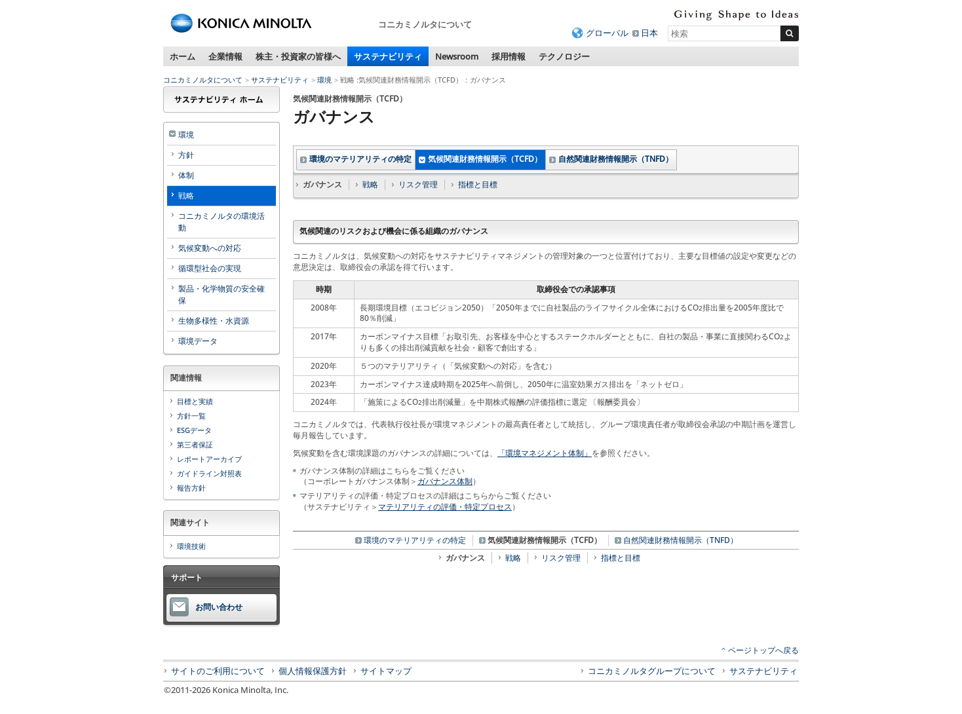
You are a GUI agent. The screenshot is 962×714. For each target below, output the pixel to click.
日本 (649, 33)
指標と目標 (477, 184)
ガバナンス (465, 557)
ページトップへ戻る (763, 650)
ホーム (182, 56)
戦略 (370, 184)
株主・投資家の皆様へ (298, 56)
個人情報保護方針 (313, 671)
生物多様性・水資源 (213, 320)
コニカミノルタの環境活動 (221, 221)
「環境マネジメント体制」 (544, 453)
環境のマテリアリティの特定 (360, 158)
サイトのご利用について (218, 671)
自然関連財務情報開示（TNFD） (615, 158)
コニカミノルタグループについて (652, 671)
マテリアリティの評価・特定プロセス (445, 506)
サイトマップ (386, 671)
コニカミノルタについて (202, 80)
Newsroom (456, 56)
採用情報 (508, 56)
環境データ (198, 341)
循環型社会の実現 (209, 268)
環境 (324, 80)
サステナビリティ (388, 56)
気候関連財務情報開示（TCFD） (485, 158)
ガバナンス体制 (444, 481)
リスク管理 (418, 184)
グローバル (607, 33)
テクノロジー (564, 56)
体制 (186, 175)
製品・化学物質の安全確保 (221, 294)
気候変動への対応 (209, 248)
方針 (186, 154)
